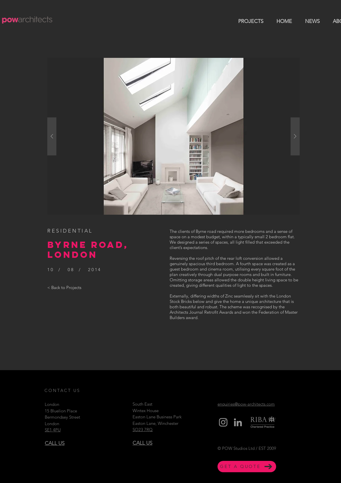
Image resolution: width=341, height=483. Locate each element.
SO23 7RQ (143, 429)
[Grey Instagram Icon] (223, 422)
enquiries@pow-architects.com (246, 404)
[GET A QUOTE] (247, 466)
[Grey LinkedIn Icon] (238, 422)
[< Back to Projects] (64, 287)
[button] (173, 136)
